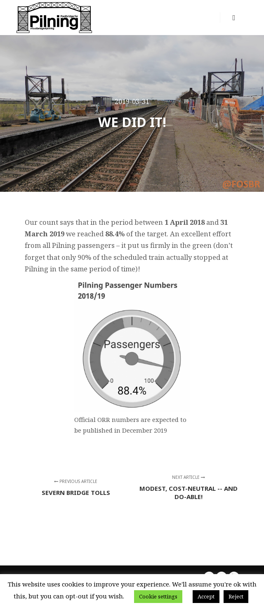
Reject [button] (236, 596)
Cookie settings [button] (158, 596)
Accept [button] (206, 596)
